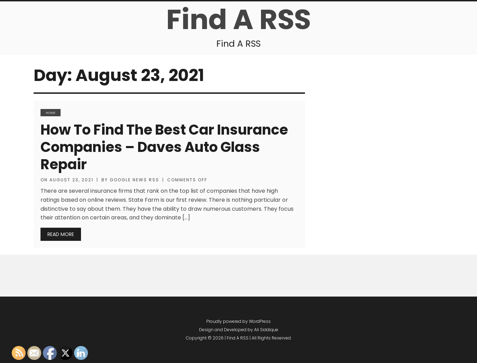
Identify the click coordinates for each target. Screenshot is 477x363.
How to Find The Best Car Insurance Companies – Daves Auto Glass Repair (164, 147)
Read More (60, 234)
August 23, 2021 (71, 180)
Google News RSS (134, 180)
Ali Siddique (266, 330)
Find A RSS (238, 19)
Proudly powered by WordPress (238, 321)
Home (50, 112)
